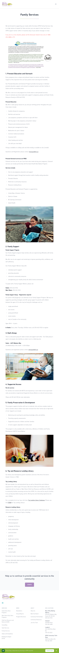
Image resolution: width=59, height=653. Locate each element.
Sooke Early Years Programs (6, 611)
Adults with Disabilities (7, 634)
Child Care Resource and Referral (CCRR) (8, 621)
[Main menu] (55, 4)
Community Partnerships (37, 617)
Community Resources (36, 619)
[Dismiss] (56, 650)
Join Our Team (34, 622)
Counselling (4, 625)
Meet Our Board (34, 614)
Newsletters (19, 611)
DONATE (29, 584)
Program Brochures (21, 617)
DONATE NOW (50, 650)
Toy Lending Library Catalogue (36, 500)
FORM (9, 502)
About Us (33, 611)
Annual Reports (20, 614)
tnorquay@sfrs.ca (33, 152)
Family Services (6, 631)
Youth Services (5, 628)
